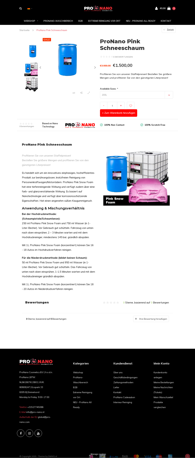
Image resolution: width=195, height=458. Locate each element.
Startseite (24, 31)
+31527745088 (35, 400)
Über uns (118, 365)
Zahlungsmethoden (123, 375)
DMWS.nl (52, 449)
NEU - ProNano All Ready (140, 21)
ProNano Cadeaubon (124, 390)
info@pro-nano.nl (35, 405)
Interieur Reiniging (122, 395)
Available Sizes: (109, 89)
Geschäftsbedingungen (125, 370)
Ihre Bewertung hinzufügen (153, 312)
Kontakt (166, 21)
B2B (80, 21)
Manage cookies (98, 454)
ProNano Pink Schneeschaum (52, 31)
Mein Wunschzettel (163, 390)
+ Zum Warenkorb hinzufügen (155, 106)
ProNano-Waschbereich (58, 21)
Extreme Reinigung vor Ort (104, 21)
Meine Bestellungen (164, 375)
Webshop (31, 21)
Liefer (116, 380)
